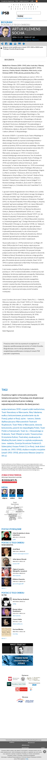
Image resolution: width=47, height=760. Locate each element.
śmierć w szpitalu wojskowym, (30, 440)
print (15, 43)
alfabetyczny (25, 745)
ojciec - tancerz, (27, 418)
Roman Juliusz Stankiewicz (17, 610)
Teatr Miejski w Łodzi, (20, 434)
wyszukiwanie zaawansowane (24, 18)
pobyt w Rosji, (14, 418)
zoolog (14, 603)
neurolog (15, 634)
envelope (10, 43)
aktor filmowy (33, 40)
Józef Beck (16, 549)
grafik (14, 539)
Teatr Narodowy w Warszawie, (15, 412)
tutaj (27, 759)
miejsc (43, 748)
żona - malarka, (8, 443)
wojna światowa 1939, (11, 409)
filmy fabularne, (35, 412)
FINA (16, 1)
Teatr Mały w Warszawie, (23, 424)
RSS (37, 1)
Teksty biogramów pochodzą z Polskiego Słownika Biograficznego (23, 740)
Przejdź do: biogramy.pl (7, 1)
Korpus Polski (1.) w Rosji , (23, 446)
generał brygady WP (18, 583)
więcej (3, 588)
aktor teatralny (18, 40)
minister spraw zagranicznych (21, 553)
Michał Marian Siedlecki (21, 599)
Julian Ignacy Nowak (19, 559)
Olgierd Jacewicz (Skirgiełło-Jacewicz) (20, 570)
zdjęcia (4, 498)
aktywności (31, 742)
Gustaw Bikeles (18, 629)
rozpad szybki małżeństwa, (33, 409)
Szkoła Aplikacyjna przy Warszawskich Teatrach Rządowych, (21, 421)
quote (19, 43)
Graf (20, 498)
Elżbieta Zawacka (19, 579)
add (23, 43)
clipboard (6, 43)
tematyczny (25, 748)
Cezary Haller (17, 619)
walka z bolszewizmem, (12, 415)
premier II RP (16, 563)
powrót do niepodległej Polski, (26, 428)
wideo (12, 498)
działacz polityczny (18, 623)
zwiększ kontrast (24, 1)
